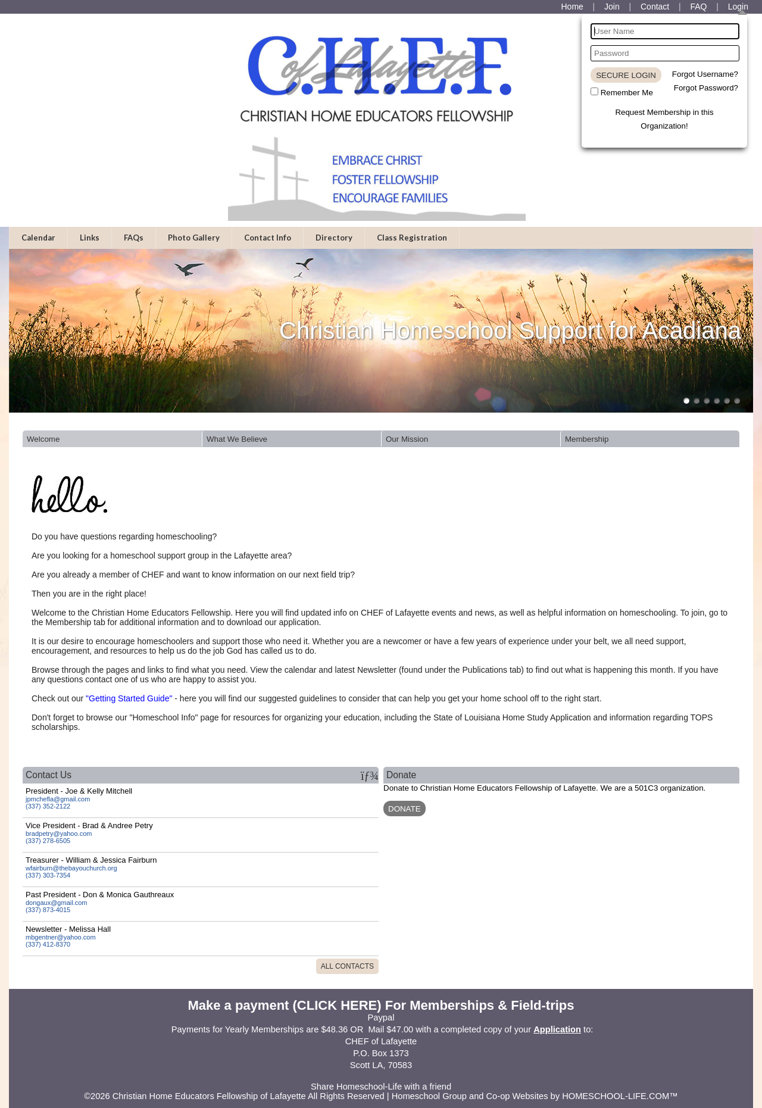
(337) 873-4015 (48, 909)
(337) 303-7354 (48, 875)
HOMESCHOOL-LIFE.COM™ (620, 1096)
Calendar (38, 237)
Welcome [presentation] (43, 439)
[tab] (112, 438)
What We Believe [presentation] (237, 439)
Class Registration (412, 237)
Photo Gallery (194, 237)
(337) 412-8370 (48, 944)
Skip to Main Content (381, 1077)
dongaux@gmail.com (57, 902)
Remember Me (627, 92)
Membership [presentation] (586, 439)
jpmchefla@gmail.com (58, 799)
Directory (334, 237)
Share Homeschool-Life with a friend (381, 1086)
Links (89, 237)
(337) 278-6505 (48, 840)
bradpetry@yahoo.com (59, 833)
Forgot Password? (706, 87)
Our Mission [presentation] (407, 439)
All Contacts (347, 966)
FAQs (133, 237)
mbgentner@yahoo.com (61, 937)
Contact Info (267, 237)
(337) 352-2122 (48, 806)
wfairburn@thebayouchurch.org (71, 868)
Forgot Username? (705, 74)
